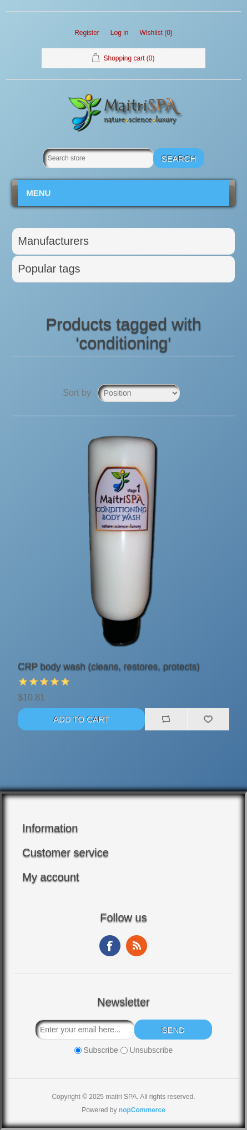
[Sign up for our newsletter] (85, 1030)
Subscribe (100, 1050)
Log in (119, 33)
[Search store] (98, 158)
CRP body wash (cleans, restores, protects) (109, 666)
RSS (136, 945)
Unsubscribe (151, 1050)
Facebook (109, 945)
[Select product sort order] (139, 393)
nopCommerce (142, 1110)
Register (86, 33)
